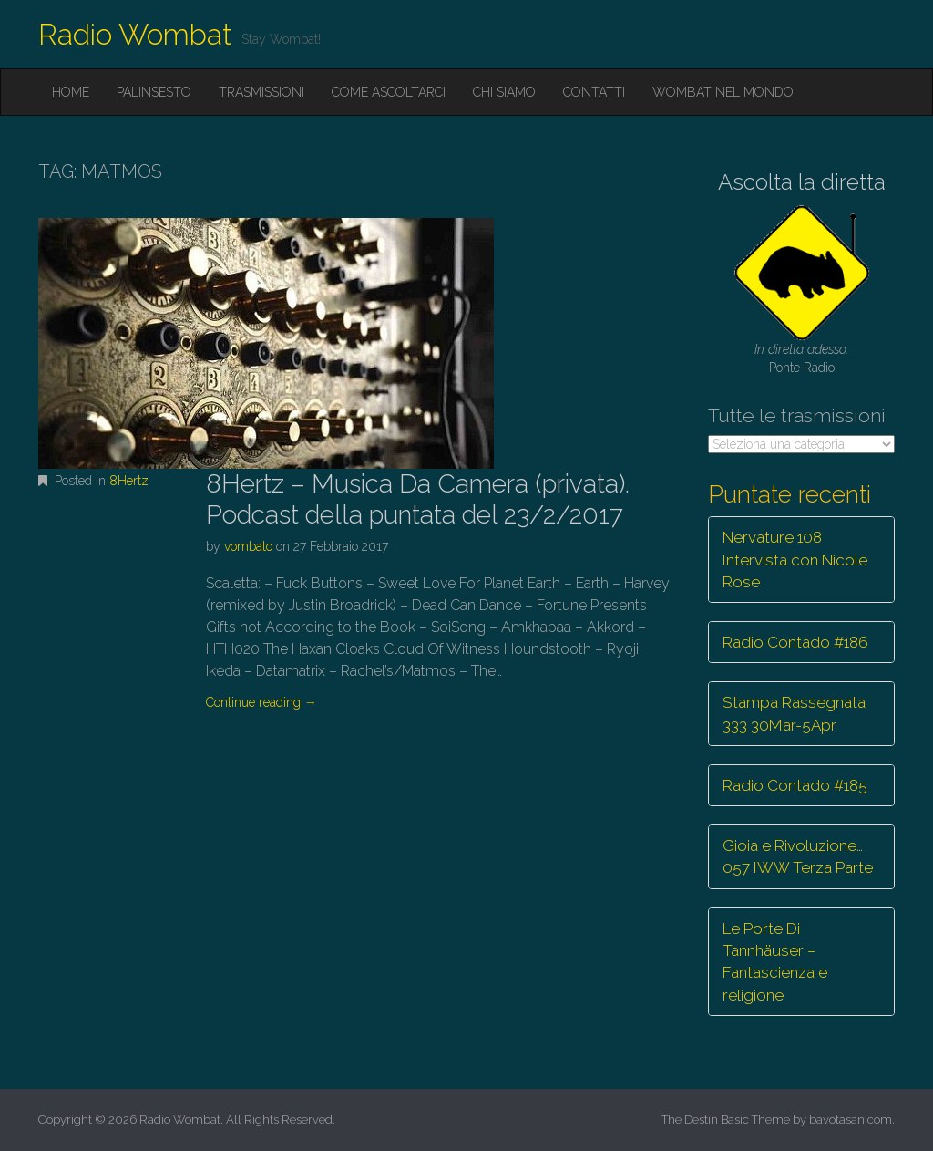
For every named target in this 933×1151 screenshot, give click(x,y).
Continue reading (261, 702)
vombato (248, 546)
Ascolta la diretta (802, 182)
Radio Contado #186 (795, 642)
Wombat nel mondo (723, 92)
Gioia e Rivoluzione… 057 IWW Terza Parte (798, 856)
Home (70, 92)
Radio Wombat (135, 34)
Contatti (594, 92)
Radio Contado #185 (795, 785)
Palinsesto (154, 92)
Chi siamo (504, 92)
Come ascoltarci (389, 92)
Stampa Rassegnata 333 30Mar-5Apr (794, 713)
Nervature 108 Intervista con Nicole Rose (795, 559)
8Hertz (129, 480)
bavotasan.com (850, 1119)
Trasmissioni (261, 92)
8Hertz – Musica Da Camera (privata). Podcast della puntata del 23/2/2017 (418, 499)
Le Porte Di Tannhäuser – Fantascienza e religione (775, 961)
